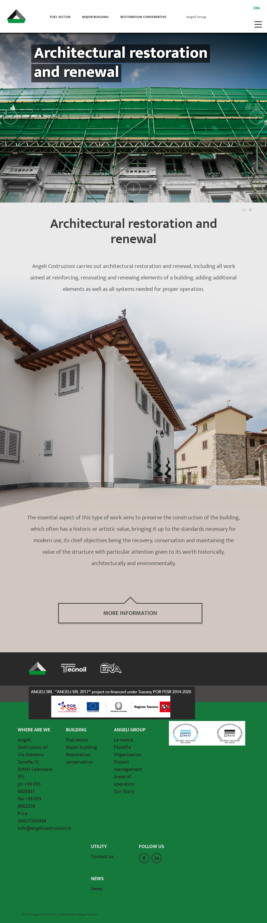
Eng (256, 8)
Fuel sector (60, 17)
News (96, 889)
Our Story (124, 791)
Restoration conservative (143, 17)
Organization (127, 755)
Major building (95, 17)
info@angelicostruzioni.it (44, 828)
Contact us (102, 856)
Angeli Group (196, 17)
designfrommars (88, 914)
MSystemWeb (67, 914)
